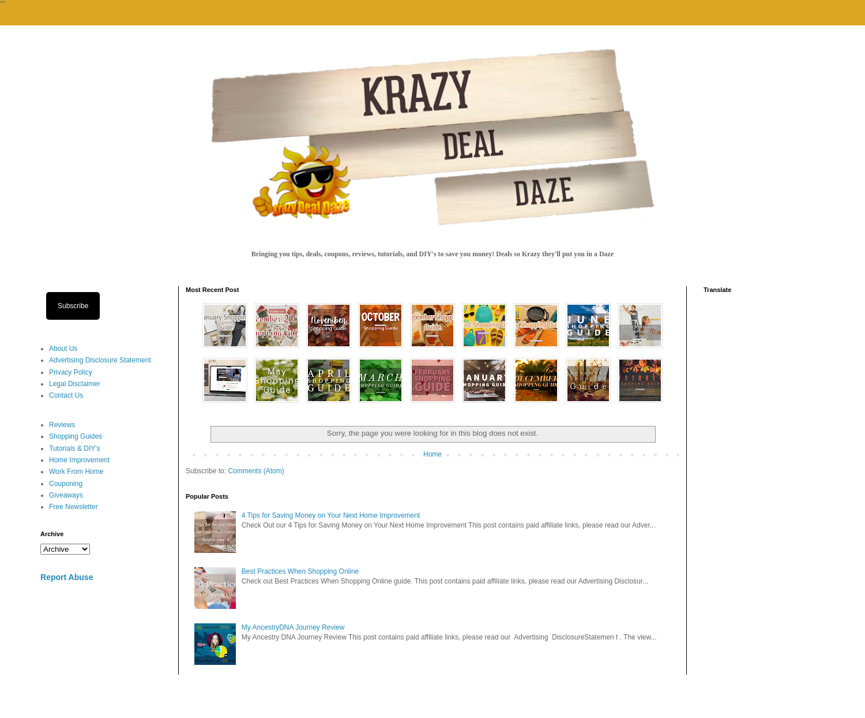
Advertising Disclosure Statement (100, 360)
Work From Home (76, 472)
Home (432, 454)
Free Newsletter (73, 507)
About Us (63, 349)
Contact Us (66, 395)
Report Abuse (66, 577)
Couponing (65, 484)
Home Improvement (79, 460)
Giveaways (66, 495)
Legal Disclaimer (74, 384)
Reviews (62, 425)
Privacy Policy (70, 372)
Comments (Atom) (256, 471)
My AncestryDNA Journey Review (293, 627)
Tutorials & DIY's (74, 448)
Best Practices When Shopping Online (300, 571)
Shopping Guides (75, 436)
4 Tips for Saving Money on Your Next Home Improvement (331, 515)
